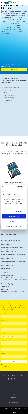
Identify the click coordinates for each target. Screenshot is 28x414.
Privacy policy (16, 409)
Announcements (14, 397)
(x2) (14, 243)
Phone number (4, 346)
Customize (14, 221)
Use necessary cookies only (14, 226)
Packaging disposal (14, 399)
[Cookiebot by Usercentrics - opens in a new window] (17, 187)
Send (14, 361)
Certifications (14, 394)
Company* (3, 320)
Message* (3, 353)
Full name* (3, 313)
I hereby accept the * (14, 366)
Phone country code (5, 340)
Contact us (14, 69)
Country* (3, 333)
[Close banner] (25, 186)
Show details (18, 211)
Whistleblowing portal (14, 402)
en (21, 2)
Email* (2, 326)
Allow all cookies (14, 216)
